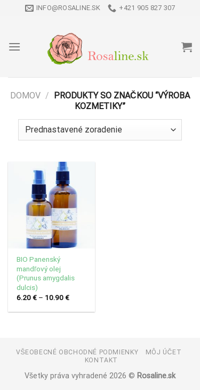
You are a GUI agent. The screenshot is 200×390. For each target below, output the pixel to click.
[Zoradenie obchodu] (99, 129)
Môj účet (164, 352)
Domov (25, 95)
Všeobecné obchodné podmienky (77, 352)
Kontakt (101, 360)
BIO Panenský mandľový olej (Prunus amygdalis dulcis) (46, 273)
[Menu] (14, 47)
